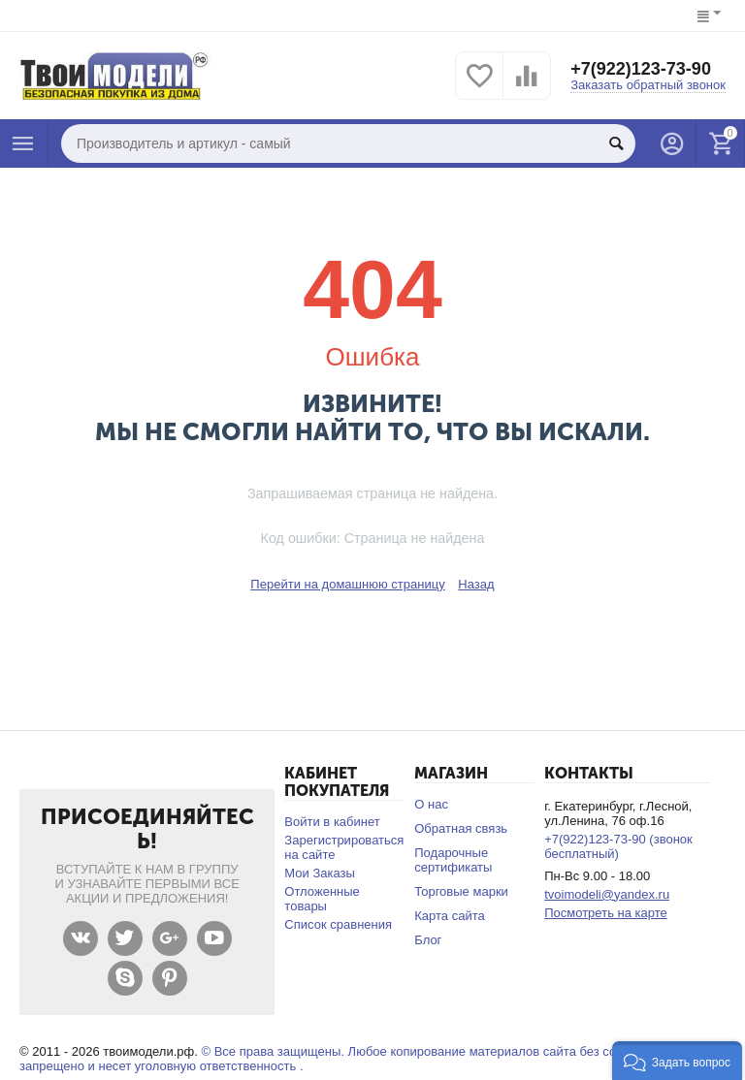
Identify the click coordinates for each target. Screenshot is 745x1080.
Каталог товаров (23, 143)
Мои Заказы (319, 873)
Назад (476, 584)
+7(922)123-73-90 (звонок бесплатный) (618, 846)
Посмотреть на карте (605, 912)
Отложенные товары (322, 898)
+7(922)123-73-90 (640, 69)
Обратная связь (460, 828)
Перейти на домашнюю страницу (347, 584)
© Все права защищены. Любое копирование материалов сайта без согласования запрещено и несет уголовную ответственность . (351, 1058)
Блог (427, 940)
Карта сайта (449, 915)
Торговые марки (461, 891)
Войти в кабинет (331, 821)
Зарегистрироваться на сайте (344, 847)
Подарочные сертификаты (453, 859)
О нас (431, 804)
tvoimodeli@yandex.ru (606, 894)
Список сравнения (338, 924)
